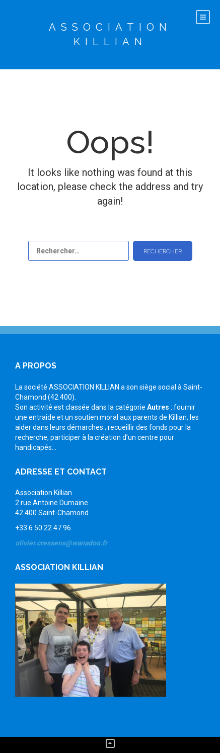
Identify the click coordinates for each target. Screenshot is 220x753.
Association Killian (110, 34)
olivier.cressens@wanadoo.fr (61, 543)
